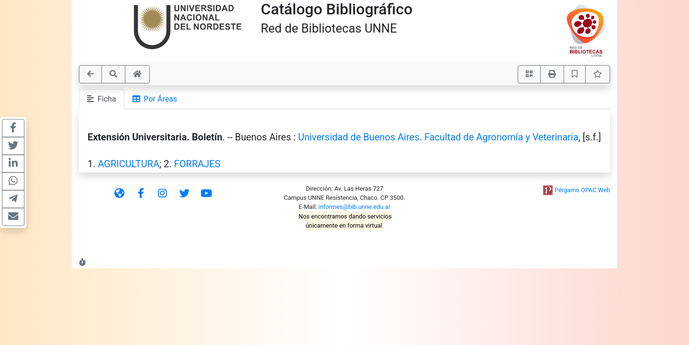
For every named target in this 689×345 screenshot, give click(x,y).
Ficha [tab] (101, 99)
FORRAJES (197, 164)
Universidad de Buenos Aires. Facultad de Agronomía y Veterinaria (438, 137)
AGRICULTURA (128, 164)
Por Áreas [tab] (155, 99)
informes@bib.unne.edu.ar (354, 206)
